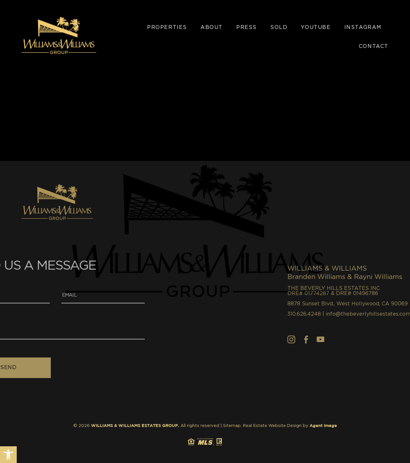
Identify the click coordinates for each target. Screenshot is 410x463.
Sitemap (232, 426)
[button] (8, 454)
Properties (167, 27)
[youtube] (345, 339)
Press (246, 27)
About (211, 27)
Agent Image (323, 426)
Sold (278, 27)
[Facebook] (331, 339)
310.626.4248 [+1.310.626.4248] (329, 314)
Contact (373, 46)
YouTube (316, 27)
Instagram (363, 27)
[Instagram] (316, 339)
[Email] (73, 295)
